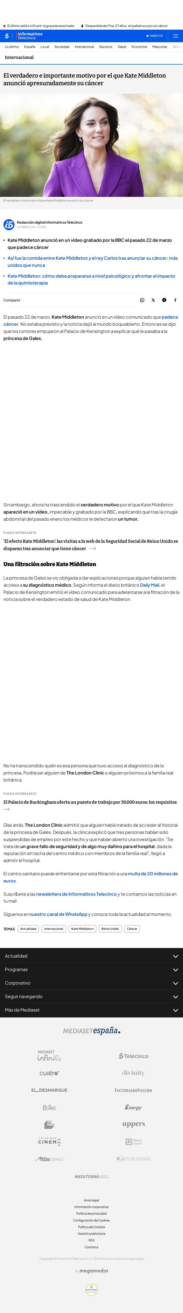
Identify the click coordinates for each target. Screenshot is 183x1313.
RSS (92, 1240)
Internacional (84, 46)
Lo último (12, 46)
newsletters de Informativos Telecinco (76, 894)
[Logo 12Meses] (133, 1141)
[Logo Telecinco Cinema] (49, 1141)
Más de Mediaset (91, 1010)
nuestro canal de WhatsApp (58, 914)
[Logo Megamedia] (94, 1271)
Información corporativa (91, 1207)
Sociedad (61, 46)
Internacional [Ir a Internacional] (19, 57)
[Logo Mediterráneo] (91, 1176)
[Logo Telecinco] (133, 1056)
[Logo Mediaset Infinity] (49, 1056)
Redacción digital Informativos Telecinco (49, 222)
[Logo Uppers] (133, 1125)
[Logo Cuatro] (49, 1073)
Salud (122, 46)
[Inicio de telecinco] (7, 35)
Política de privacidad (91, 1213)
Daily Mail (149, 585)
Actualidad (28, 928)
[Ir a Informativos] (29, 36)
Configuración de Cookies (91, 1220)
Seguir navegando (91, 996)
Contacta (91, 1247)
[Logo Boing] (49, 1107)
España (29, 46)
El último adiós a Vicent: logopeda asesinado (40, 26)
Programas (91, 969)
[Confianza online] (91, 1294)
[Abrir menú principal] (175, 35)
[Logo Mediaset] (91, 1033)
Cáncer (132, 928)
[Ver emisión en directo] (154, 36)
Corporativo (91, 983)
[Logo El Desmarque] (49, 1090)
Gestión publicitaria (91, 1233)
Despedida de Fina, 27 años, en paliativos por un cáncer (126, 26)
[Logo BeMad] (49, 1125)
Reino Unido (110, 928)
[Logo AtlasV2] (49, 1159)
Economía (139, 46)
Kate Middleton (82, 928)
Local (45, 46)
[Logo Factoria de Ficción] (133, 1090)
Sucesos (105, 46)
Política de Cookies (91, 1227)
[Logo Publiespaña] (133, 1159)
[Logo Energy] (133, 1107)
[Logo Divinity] (133, 1073)
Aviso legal (91, 1200)
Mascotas (159, 46)
